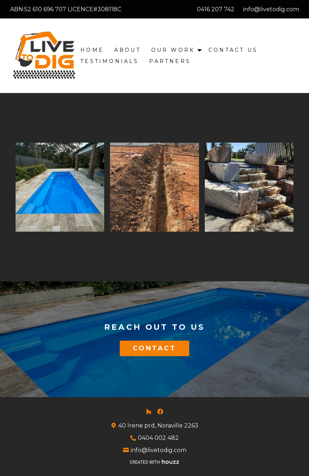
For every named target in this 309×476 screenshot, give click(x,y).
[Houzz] (148, 411)
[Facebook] (160, 411)
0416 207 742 (215, 9)
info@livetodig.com (271, 9)
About (127, 50)
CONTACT (154, 348)
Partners (170, 61)
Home (92, 50)
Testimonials (109, 61)
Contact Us (233, 50)
